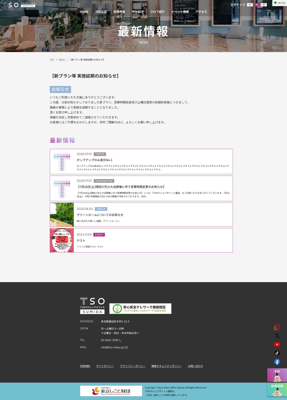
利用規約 (85, 366)
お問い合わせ (195, 366)
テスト (81, 240)
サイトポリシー (105, 366)
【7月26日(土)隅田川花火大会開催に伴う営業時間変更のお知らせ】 (121, 187)
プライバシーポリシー (133, 366)
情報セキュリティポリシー (166, 366)
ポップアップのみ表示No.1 (94, 160)
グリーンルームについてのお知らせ (100, 215)
